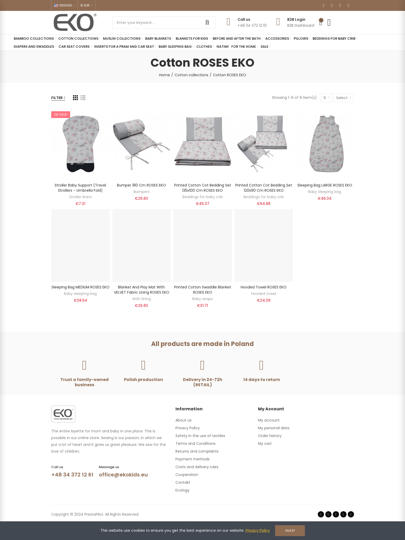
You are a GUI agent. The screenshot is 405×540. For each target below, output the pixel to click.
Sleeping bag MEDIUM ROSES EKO (80, 287)
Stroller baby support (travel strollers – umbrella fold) (80, 188)
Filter (57, 97)
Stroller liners (80, 196)
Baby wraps (202, 298)
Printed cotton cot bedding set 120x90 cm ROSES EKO (263, 188)
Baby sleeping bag (324, 191)
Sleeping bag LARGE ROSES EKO (324, 185)
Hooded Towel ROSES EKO (263, 287)
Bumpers (142, 191)
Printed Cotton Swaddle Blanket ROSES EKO (202, 290)
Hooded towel (263, 293)
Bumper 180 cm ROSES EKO (141, 185)
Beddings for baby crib (202, 196)
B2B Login (296, 19)
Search (207, 23)
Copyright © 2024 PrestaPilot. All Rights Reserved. (95, 514)
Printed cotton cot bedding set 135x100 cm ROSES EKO (202, 188)
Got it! (290, 530)
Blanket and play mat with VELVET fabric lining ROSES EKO (141, 290)
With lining (141, 298)
